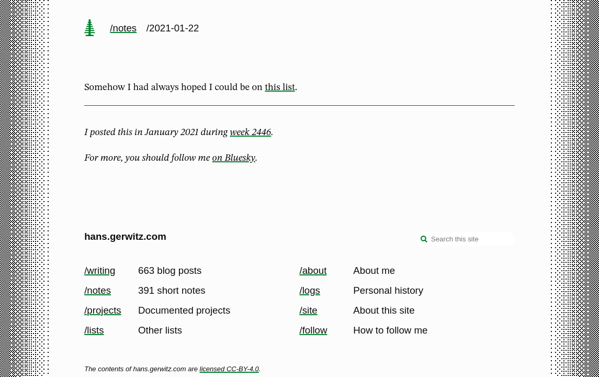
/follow (313, 330)
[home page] (90, 29)
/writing (99, 270)
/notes (123, 28)
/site (309, 310)
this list (280, 87)
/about (313, 270)
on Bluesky (233, 158)
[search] (424, 240)
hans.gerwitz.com (125, 236)
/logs (310, 290)
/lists (94, 330)
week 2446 (250, 132)
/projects (102, 310)
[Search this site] (465, 239)
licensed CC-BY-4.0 (229, 369)
